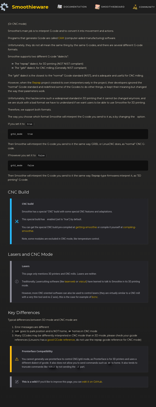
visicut (82, 281)
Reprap (36, 82)
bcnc (95, 297)
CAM (61, 38)
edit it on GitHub (92, 381)
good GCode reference (61, 339)
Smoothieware (30, 7)
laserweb (70, 281)
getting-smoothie (86, 227)
